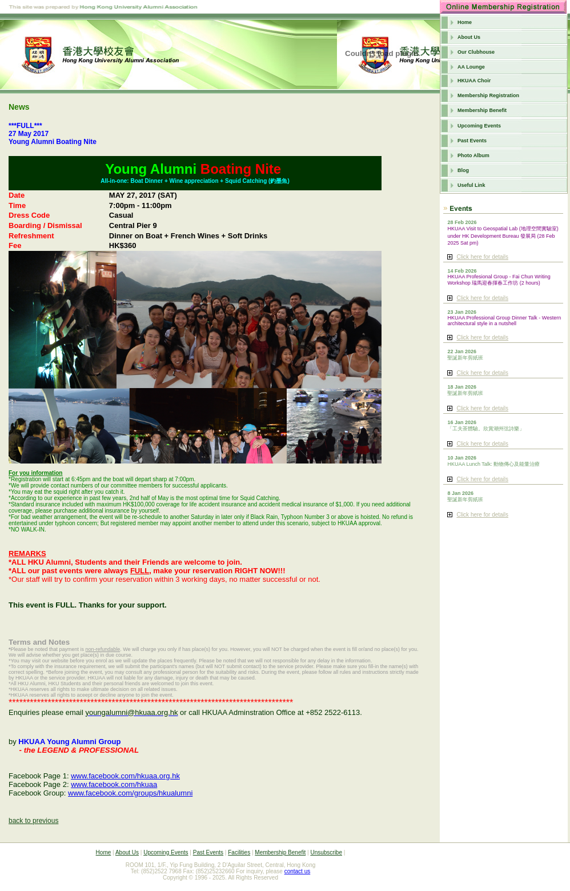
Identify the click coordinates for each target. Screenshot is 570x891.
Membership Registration (488, 95)
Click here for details (482, 257)
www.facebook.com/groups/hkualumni (130, 793)
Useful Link (471, 185)
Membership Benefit (482, 110)
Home (464, 22)
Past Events (472, 140)
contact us (297, 871)
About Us (468, 37)
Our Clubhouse (476, 52)
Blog (463, 170)
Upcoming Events (479, 126)
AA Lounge (471, 67)
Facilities (239, 852)
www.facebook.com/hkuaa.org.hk (125, 776)
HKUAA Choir (474, 80)
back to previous (33, 821)
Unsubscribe (326, 852)
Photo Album (473, 155)
